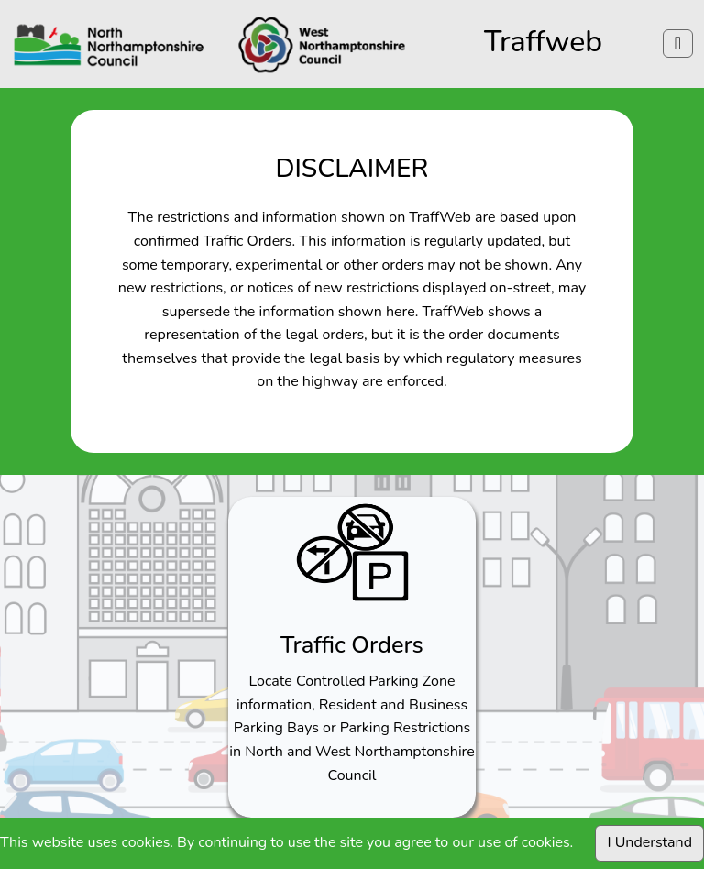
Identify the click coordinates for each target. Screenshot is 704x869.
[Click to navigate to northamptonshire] (210, 44)
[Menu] (678, 43)
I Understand (649, 842)
